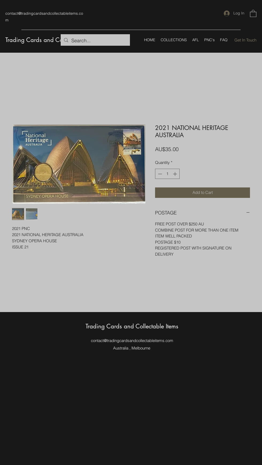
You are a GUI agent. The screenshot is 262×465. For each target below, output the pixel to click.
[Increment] (175, 174)
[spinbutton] (167, 174)
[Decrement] (159, 174)
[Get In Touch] (245, 40)
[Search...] (95, 40)
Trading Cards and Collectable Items (51, 40)
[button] (253, 13)
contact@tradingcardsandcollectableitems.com (132, 340)
